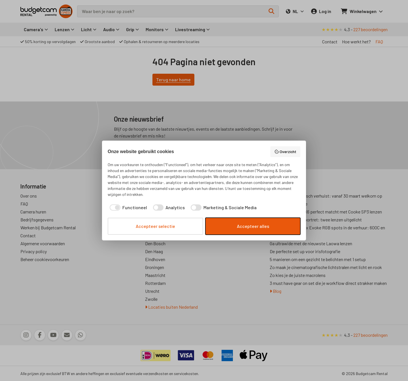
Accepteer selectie (155, 226)
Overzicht (285, 151)
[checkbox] (127, 207)
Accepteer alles (253, 226)
